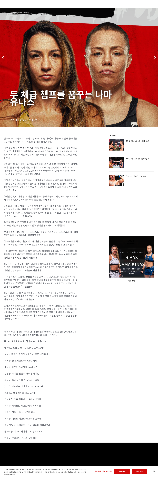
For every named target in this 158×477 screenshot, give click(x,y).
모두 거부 (122, 471)
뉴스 (36, 9)
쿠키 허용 (139, 471)
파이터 (27, 9)
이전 (4, 58)
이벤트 (7, 9)
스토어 (143, 9)
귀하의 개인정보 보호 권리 (103, 471)
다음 (154, 58)
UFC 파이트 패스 (129, 9)
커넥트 (114, 9)
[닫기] (154, 471)
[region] (79, 471)
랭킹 (16, 9)
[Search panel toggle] (150, 9)
